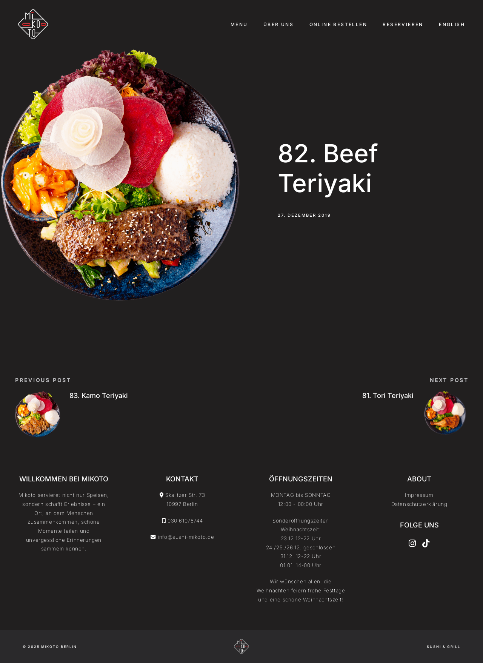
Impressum (419, 495)
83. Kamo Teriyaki (98, 395)
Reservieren (403, 24)
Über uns (278, 24)
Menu (239, 24)
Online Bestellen (338, 24)
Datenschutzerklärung (419, 504)
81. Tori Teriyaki (388, 395)
